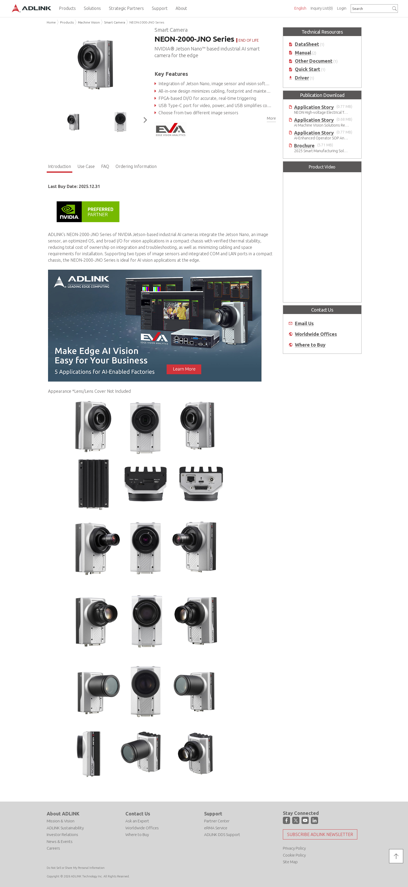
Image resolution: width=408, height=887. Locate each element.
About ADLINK (63, 813)
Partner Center (216, 821)
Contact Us (137, 813)
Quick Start (307, 69)
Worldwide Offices (316, 334)
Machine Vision (89, 22)
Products (67, 22)
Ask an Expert (137, 821)
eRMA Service (215, 828)
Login (341, 8)
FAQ (105, 166)
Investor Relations (62, 834)
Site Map (290, 861)
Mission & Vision (60, 821)
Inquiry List (322, 8)
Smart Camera (114, 22)
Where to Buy (310, 344)
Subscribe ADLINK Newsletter (320, 834)
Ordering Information (136, 166)
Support (213, 813)
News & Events (60, 841)
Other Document (313, 61)
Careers (53, 848)
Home (51, 22)
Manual (303, 52)
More (271, 118)
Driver (302, 77)
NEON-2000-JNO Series (146, 22)
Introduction (59, 166)
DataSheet (307, 44)
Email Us (304, 323)
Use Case (86, 166)
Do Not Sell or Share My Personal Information (76, 867)
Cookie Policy (294, 855)
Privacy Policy (294, 848)
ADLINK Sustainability (65, 828)
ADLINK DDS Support (222, 834)
